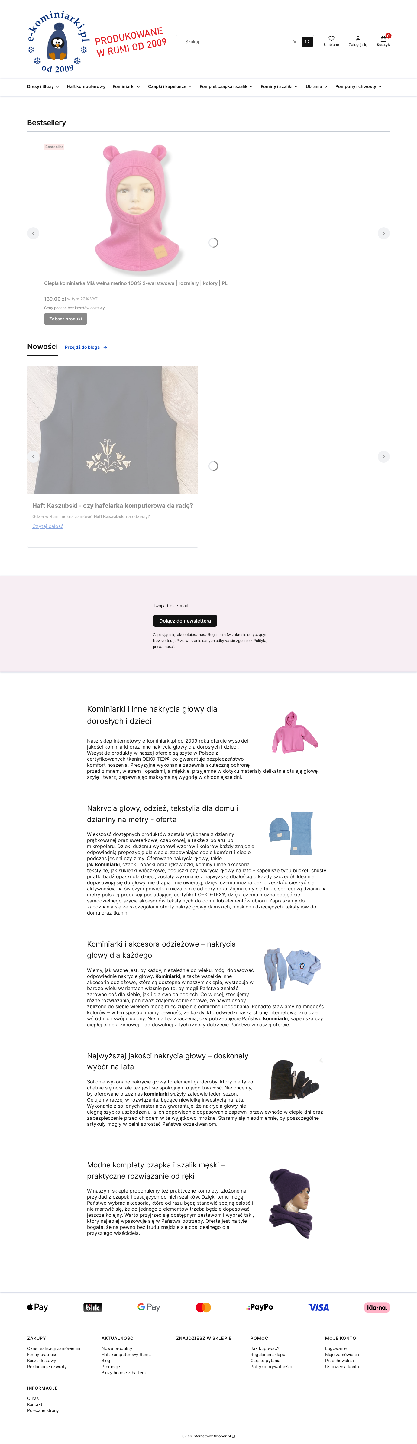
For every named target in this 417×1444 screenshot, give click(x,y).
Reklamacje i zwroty (47, 1366)
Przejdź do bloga (86, 347)
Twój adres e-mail (170, 605)
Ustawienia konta (342, 1366)
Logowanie (336, 1348)
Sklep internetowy (206, 1436)
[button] (307, 42)
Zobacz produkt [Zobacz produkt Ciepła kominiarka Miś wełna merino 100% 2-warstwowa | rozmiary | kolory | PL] (65, 318)
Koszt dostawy (41, 1360)
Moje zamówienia (342, 1354)
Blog (106, 1360)
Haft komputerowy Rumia (127, 1354)
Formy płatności (42, 1354)
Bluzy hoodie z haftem (124, 1372)
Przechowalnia (339, 1360)
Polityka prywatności (271, 1366)
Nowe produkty (117, 1348)
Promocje (111, 1366)
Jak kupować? (265, 1348)
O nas (33, 1398)
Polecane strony (43, 1410)
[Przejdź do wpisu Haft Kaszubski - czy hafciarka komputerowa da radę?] (112, 430)
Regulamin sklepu (268, 1354)
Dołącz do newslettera (185, 621)
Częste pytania (265, 1360)
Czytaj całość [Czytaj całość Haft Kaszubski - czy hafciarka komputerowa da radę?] (47, 526)
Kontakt (34, 1404)
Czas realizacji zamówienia (53, 1348)
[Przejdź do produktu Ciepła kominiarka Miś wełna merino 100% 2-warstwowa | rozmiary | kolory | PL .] (136, 209)
